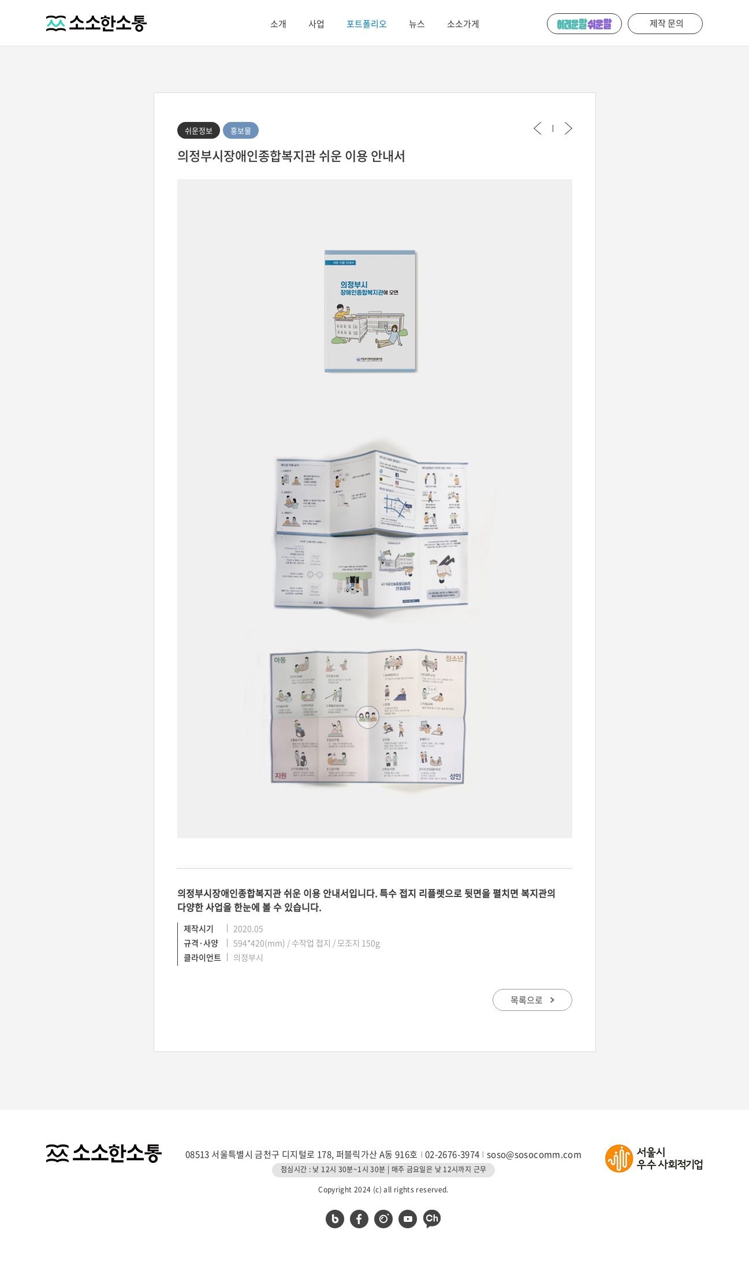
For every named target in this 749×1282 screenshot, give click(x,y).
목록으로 (532, 1000)
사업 (316, 23)
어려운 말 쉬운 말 (584, 23)
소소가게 (463, 23)
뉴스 (417, 23)
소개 (278, 23)
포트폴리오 (366, 23)
